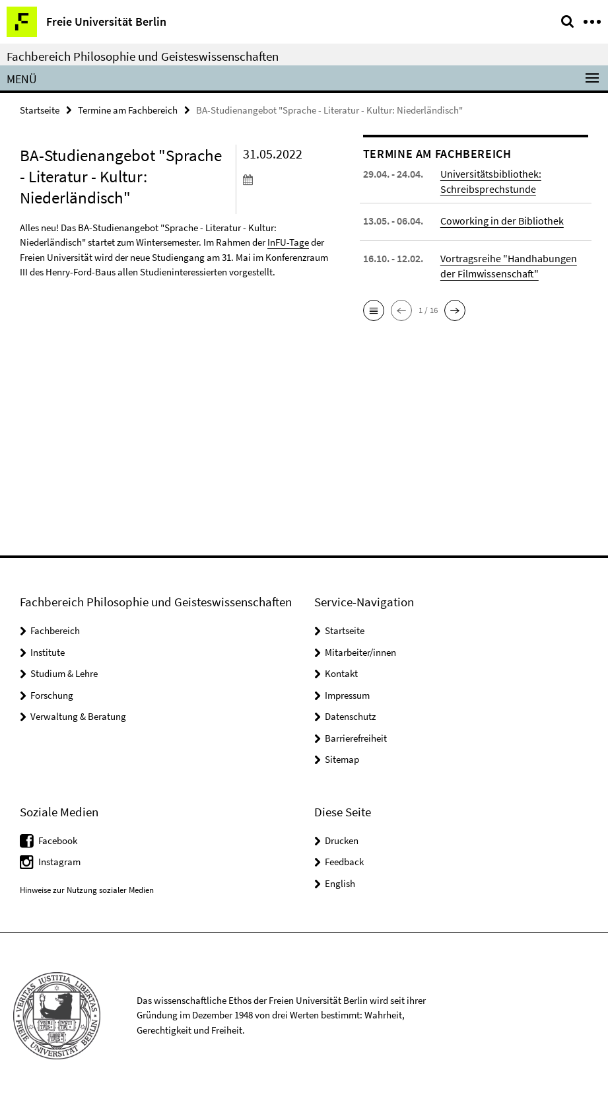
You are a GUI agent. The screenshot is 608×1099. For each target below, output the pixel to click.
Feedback (344, 861)
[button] (373, 310)
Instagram (59, 861)
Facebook (57, 840)
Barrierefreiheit (356, 738)
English (340, 883)
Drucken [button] (341, 840)
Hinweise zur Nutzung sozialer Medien (87, 890)
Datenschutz (350, 716)
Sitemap (342, 759)
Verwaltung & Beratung (78, 716)
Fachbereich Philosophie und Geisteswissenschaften (143, 56)
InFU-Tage (288, 242)
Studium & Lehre (64, 673)
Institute (47, 652)
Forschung (51, 695)
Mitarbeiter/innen (360, 652)
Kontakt (341, 673)
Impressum (347, 695)
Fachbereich (55, 630)
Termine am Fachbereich (128, 110)
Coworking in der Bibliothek (502, 220)
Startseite (39, 110)
